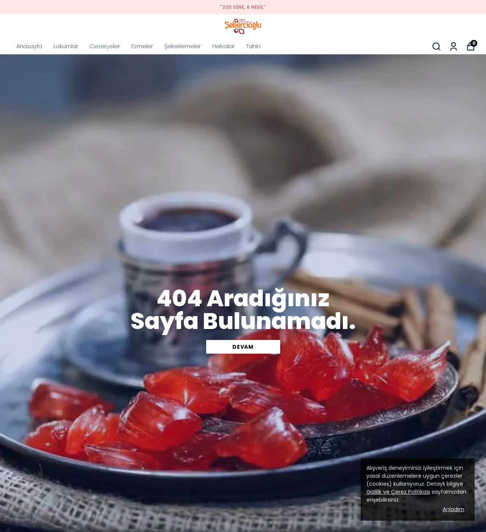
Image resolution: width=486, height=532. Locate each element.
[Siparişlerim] (453, 46)
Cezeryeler (105, 46)
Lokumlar (66, 46)
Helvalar (223, 46)
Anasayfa (29, 46)
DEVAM (243, 347)
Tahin (253, 46)
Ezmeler (142, 46)
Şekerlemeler (182, 46)
